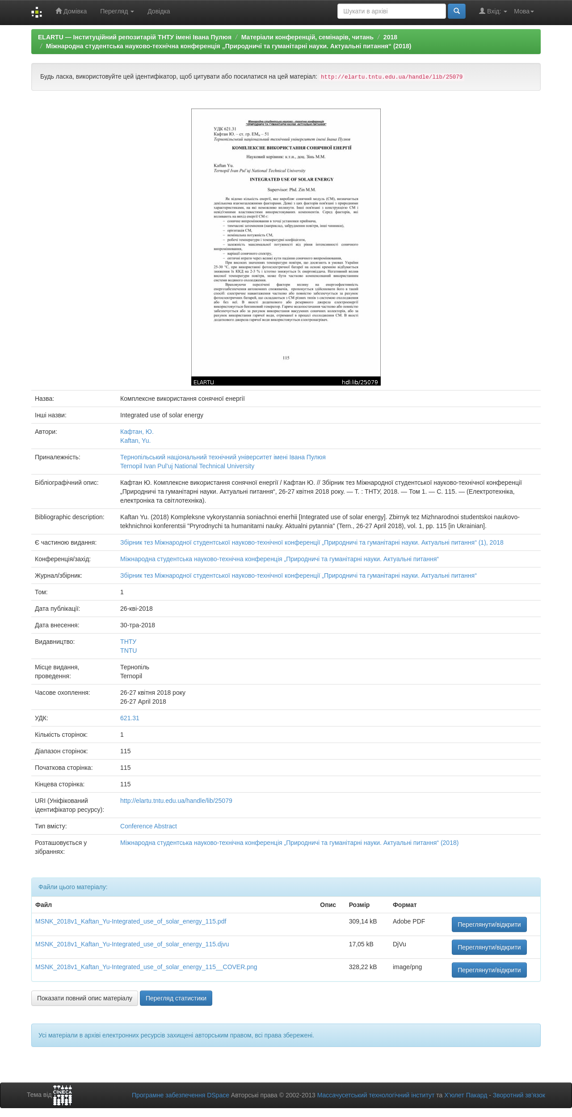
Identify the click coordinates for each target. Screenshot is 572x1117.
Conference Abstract (148, 826)
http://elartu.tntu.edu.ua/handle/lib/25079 (176, 800)
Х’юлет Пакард (465, 1095)
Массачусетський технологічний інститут (376, 1095)
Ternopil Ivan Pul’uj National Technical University (187, 466)
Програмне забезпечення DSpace (180, 1095)
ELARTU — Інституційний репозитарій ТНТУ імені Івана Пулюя (134, 37)
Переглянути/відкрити (489, 924)
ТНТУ (128, 641)
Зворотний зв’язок (519, 1095)
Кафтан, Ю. (137, 431)
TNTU (128, 650)
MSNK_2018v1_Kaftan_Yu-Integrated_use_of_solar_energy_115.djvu (132, 944)
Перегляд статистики (176, 998)
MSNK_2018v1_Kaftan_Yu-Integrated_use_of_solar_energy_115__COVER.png (146, 966)
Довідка (158, 11)
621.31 (129, 718)
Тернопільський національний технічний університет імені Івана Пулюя (223, 457)
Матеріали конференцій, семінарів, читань (307, 37)
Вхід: (493, 11)
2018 (390, 37)
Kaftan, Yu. (135, 440)
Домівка (71, 11)
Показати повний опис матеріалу (84, 998)
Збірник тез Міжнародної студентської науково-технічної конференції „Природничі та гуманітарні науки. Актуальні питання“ (298, 575)
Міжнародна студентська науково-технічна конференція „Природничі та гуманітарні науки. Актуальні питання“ (279, 559)
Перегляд (117, 11)
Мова (524, 11)
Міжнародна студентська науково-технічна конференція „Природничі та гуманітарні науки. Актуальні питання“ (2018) (229, 46)
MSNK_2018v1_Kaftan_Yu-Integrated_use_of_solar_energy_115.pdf (130, 921)
